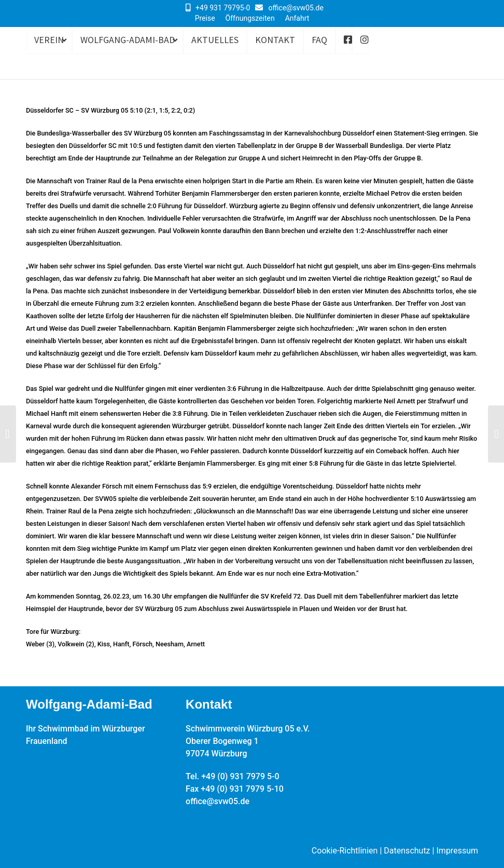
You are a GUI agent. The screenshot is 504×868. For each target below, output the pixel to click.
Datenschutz (407, 851)
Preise (205, 18)
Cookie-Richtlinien (345, 851)
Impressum (458, 851)
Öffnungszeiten (250, 18)
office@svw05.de (296, 8)
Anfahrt (297, 18)
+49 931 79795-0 (222, 8)
